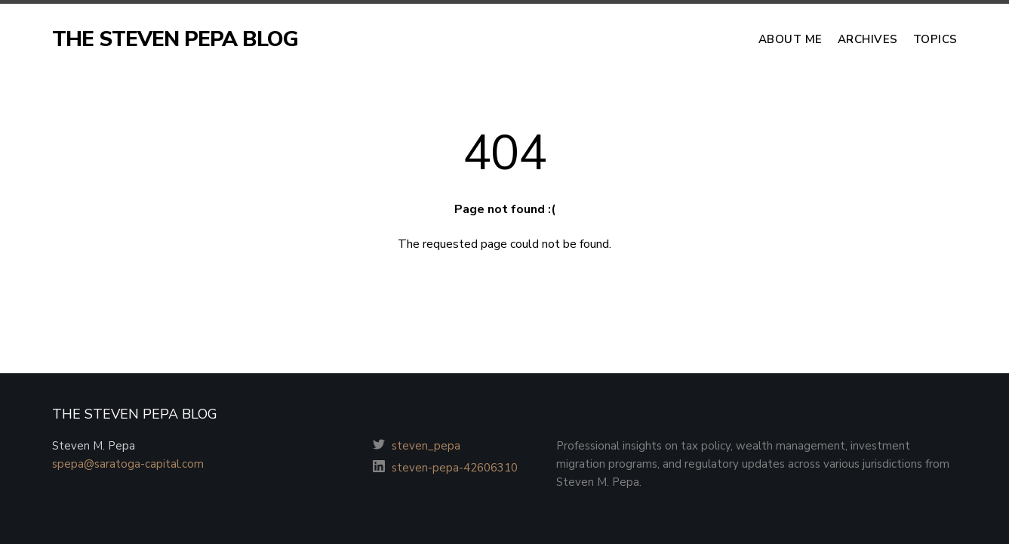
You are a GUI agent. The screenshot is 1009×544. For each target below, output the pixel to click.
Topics (935, 39)
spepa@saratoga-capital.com (128, 463)
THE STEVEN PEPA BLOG (175, 39)
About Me (790, 39)
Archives (868, 39)
